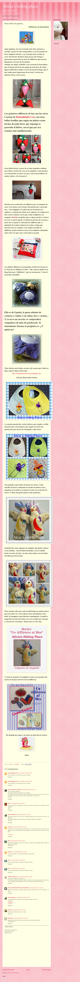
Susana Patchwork (12, 814)
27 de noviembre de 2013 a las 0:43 (19, 851)
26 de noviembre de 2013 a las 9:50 (18, 840)
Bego (9, 803)
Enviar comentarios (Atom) (13, 972)
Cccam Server (10, 834)
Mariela (15, 217)
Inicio (28, 969)
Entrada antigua (46, 969)
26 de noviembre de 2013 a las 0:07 (25, 773)
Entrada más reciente (8, 969)
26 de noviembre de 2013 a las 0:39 (28, 789)
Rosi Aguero (10, 918)
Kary (9, 860)
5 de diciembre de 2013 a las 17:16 (23, 897)
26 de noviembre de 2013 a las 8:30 (23, 814)
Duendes (10, 909)
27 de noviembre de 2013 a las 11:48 (24, 876)
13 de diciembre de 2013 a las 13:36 (20, 918)
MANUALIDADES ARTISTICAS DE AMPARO (18, 887)
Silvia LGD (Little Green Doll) (14, 789)
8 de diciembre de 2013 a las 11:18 (19, 909)
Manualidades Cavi (25, 117)
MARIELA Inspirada (12, 876)
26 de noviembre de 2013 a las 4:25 (17, 803)
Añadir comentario (9, 926)
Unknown (10, 826)
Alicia (9, 840)
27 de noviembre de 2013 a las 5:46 (18, 860)
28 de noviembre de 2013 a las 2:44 (36, 887)
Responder (10, 777)
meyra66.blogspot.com (12, 773)
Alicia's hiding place (20, 6)
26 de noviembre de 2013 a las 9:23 (19, 826)
